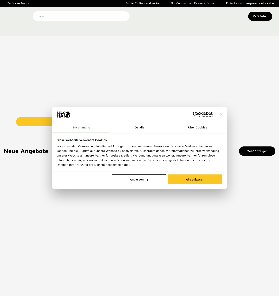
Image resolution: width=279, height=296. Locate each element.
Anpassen (139, 179)
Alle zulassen (195, 179)
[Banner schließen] (221, 114)
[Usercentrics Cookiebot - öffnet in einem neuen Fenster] (196, 114)
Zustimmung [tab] (81, 127)
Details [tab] (139, 127)
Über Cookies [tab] (197, 127)
